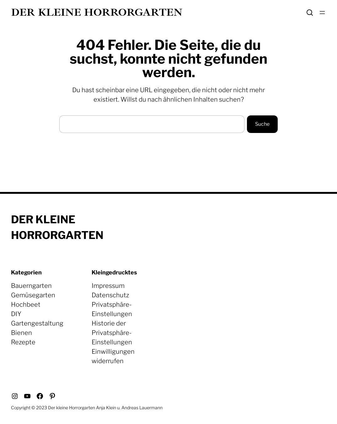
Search (309, 12)
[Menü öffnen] (322, 12)
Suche (262, 124)
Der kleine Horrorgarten (96, 12)
